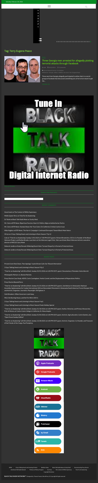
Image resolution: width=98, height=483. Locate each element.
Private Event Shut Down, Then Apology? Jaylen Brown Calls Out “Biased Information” (17, 30)
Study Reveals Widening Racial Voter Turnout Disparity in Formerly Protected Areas (45, 246)
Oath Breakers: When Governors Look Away (19, 294)
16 (79, 41)
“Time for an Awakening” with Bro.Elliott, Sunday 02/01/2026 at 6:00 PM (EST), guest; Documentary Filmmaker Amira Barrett (46, 271)
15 (78, 41)
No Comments (24, 37)
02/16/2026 (54, 34)
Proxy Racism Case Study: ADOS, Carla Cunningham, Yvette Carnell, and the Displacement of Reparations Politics (42, 278)
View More (8, 40)
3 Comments (61, 67)
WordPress (45, 476)
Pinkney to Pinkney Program (36, 469)
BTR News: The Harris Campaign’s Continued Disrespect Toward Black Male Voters (43, 230)
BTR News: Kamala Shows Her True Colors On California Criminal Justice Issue (38, 227)
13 (75, 41)
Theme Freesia (38, 476)
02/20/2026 (14, 37)
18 (82, 41)
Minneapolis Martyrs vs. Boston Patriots (78, 33)
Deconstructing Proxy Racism (81, 467)
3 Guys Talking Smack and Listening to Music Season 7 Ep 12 (31, 234)
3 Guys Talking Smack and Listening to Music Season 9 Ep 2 (48, 29)
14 (76, 41)
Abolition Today (45, 467)
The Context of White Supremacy (25, 212)
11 (72, 41)
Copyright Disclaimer (49, 472)
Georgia (51, 72)
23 (90, 41)
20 (85, 41)
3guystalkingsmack (42, 34)
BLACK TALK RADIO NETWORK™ (15, 476)
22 (88, 41)
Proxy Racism (75, 28)
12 (73, 41)
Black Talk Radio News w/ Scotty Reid (15, 21)
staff (6, 37)
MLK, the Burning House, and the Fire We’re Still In (21, 298)
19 (84, 41)
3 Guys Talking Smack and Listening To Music (26, 467)
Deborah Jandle (9, 246)
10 (70, 41)
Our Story (49, 469)
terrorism (66, 72)
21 (87, 41)
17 (81, 41)
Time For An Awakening (27, 216)
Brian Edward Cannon (50, 70)
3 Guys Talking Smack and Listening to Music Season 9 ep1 (23, 301)
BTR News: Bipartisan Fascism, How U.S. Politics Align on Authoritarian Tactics (38, 223)
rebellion (60, 72)
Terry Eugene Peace (74, 72)
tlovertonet (8, 212)
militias (56, 72)
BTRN (8, 23)
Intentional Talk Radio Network (18, 469)
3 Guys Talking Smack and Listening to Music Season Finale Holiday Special (29, 305)
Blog (5, 23)
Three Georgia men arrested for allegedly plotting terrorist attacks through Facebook (67, 62)
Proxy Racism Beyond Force (13, 282)
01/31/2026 (77, 37)
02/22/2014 (51, 67)
